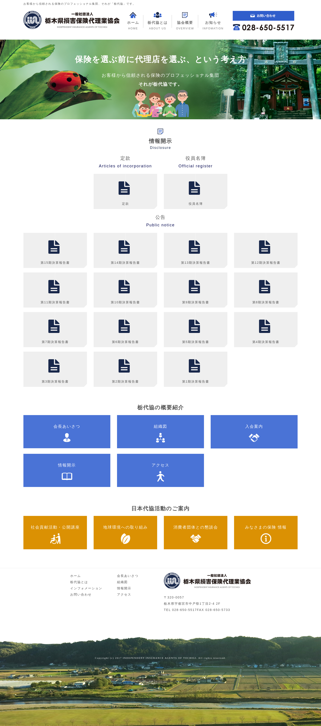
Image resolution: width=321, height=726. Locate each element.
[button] (185, 21)
